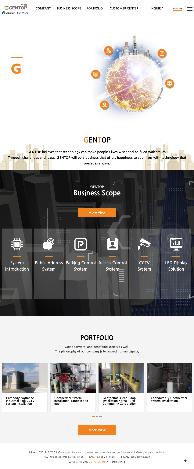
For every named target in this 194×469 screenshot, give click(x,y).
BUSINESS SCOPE (69, 8)
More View (97, 212)
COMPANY (43, 8)
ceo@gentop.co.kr (140, 457)
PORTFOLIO (95, 8)
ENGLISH (177, 8)
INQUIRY (157, 8)
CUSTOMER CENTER (124, 8)
